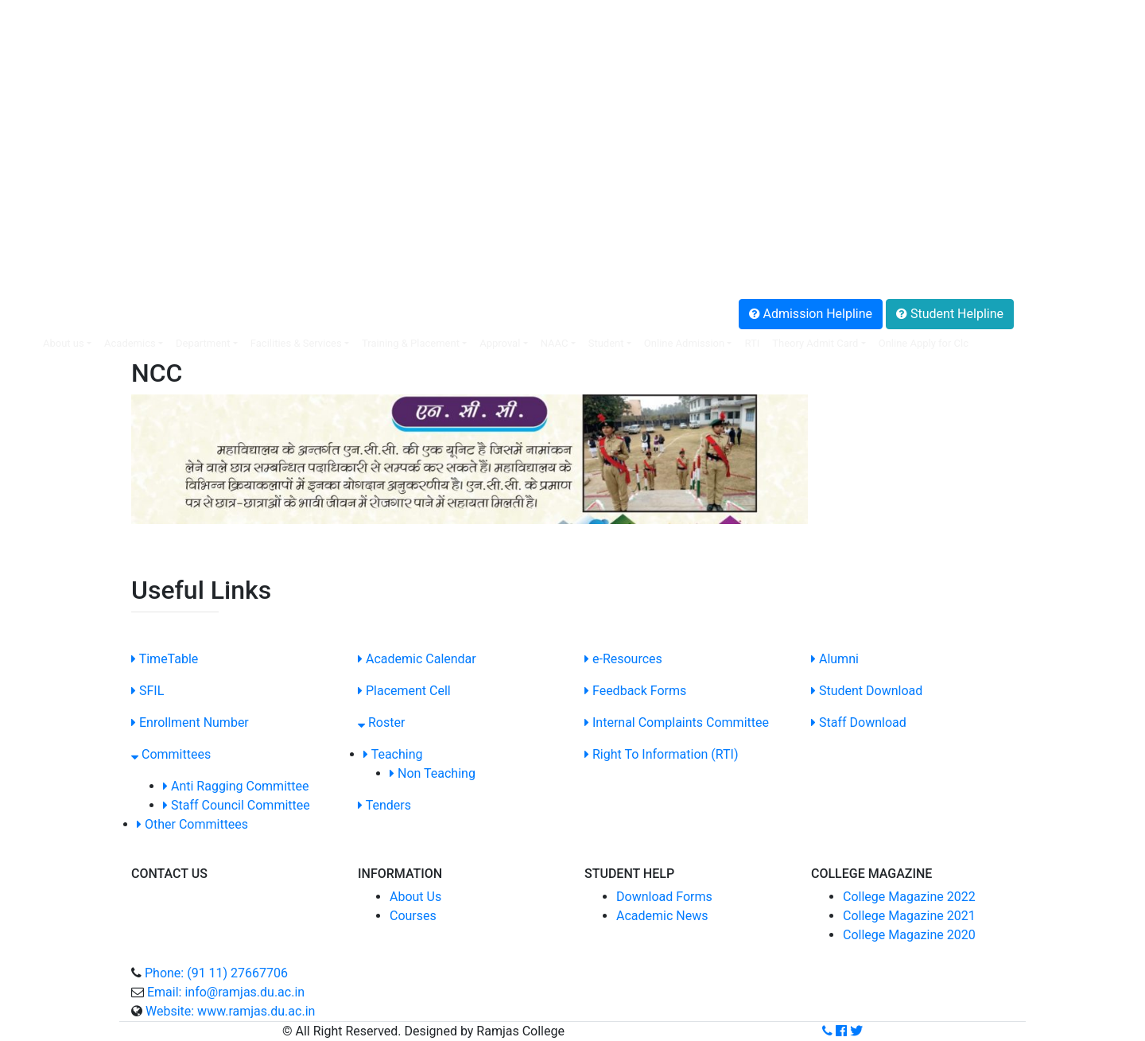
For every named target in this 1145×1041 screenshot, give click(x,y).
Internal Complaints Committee (676, 722)
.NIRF (27, 123)
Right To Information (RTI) (661, 754)
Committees (171, 754)
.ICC (23, 161)
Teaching (393, 754)
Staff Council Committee (236, 805)
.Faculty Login (51, 28)
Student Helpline (949, 313)
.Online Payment (58, 66)
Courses (413, 915)
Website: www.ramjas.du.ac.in (230, 1011)
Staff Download (858, 722)
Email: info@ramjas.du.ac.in (226, 992)
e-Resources (623, 658)
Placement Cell (404, 690)
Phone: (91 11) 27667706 (216, 973)
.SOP (26, 200)
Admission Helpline (811, 313)
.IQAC (28, 142)
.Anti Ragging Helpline (74, 257)
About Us (415, 896)
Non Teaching (432, 773)
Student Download (866, 690)
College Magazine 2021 (909, 915)
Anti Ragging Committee (236, 786)
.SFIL (26, 104)
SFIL (147, 690)
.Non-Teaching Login (70, 85)
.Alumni (33, 219)
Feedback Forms (635, 690)
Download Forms (664, 896)
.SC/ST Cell (44, 180)
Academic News (662, 915)
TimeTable (164, 658)
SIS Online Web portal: (70, 9)
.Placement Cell (56, 47)
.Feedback (41, 238)
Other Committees (192, 824)
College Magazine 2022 (909, 896)
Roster (381, 722)
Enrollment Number (190, 722)
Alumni (835, 658)
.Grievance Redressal (71, 276)
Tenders (384, 805)
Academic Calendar (417, 658)
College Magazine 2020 (909, 934)
